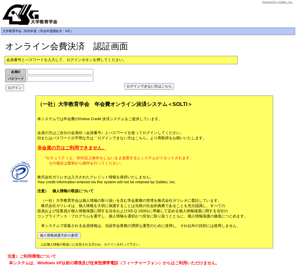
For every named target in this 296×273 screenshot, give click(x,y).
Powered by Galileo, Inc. (277, 1)
